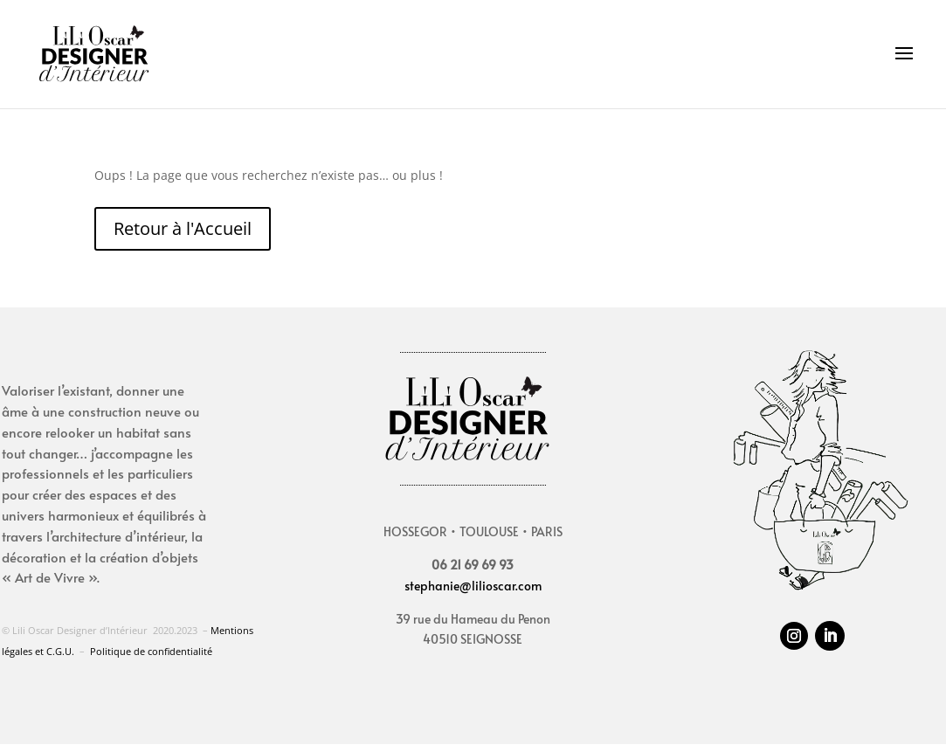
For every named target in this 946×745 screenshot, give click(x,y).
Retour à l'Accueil (183, 228)
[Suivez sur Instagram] (794, 636)
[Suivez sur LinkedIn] (830, 636)
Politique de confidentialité (151, 651)
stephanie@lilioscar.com (473, 585)
